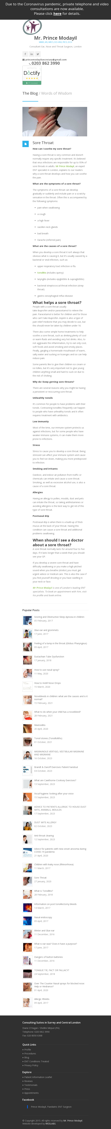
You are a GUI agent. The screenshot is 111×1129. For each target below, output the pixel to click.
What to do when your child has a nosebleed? (57, 711)
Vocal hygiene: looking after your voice (54, 793)
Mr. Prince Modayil (72, 1120)
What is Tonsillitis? (43, 890)
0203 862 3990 (46, 63)
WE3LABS (50, 1123)
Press (27, 1088)
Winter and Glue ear (44, 930)
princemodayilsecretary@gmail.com (46, 59)
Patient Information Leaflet (38, 1077)
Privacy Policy (31, 1065)
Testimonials (30, 1084)
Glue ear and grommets (46, 630)
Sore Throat (43, 142)
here (57, 13)
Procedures (30, 1053)
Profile (27, 1049)
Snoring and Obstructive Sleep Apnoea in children (59, 616)
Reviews (28, 1081)
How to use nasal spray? (46, 669)
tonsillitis (41, 272)
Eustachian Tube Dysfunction (49, 656)
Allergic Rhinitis (41, 999)
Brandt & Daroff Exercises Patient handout (56, 767)
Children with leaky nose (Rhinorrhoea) (54, 864)
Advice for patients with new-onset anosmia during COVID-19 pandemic (60, 850)
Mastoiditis (39, 725)
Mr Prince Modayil (65, 166)
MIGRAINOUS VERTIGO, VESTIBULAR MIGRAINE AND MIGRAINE (59, 753)
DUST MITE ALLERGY (45, 822)
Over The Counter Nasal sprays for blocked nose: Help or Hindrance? (59, 985)
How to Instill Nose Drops (47, 682)
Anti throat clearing (44, 835)
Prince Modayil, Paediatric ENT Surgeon (51, 1106)
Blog (26, 1057)
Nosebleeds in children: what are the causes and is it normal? (61, 698)
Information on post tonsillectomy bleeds (55, 904)
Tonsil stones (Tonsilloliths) (48, 738)
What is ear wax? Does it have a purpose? (55, 943)
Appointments (31, 1092)
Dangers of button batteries (48, 956)
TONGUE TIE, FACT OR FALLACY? (51, 970)
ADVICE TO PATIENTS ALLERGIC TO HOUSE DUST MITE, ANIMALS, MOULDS (60, 808)
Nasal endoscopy (43, 917)
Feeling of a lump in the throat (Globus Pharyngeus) (60, 643)
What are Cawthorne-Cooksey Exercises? (55, 780)
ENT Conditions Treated (36, 1061)
